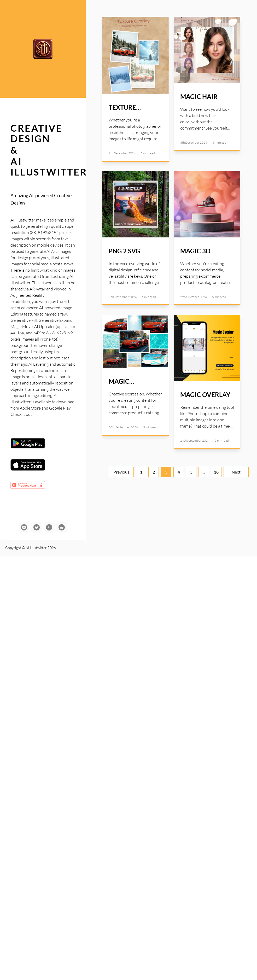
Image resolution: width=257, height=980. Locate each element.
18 (216, 471)
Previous (121, 471)
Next (236, 471)
